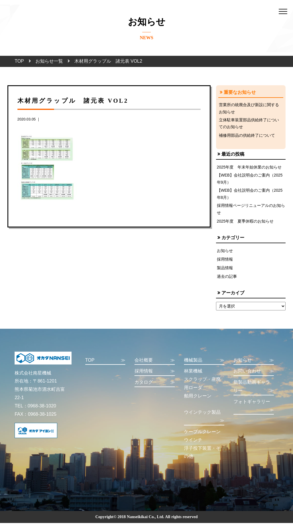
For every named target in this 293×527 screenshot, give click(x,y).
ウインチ (193, 443)
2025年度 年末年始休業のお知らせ (249, 168)
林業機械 (193, 375)
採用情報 (225, 263)
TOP (19, 61)
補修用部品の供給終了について (247, 136)
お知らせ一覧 (49, 61)
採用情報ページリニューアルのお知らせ (251, 213)
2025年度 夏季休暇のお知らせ (245, 225)
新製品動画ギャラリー (253, 391)
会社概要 (154, 364)
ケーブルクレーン (202, 435)
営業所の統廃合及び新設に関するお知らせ (249, 109)
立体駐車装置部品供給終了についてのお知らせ (249, 124)
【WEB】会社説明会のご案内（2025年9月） (250, 181)
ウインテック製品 (204, 421)
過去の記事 (227, 280)
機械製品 (204, 364)
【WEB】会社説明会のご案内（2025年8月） (250, 197)
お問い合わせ (253, 375)
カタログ (154, 386)
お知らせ (225, 254)
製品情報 (225, 272)
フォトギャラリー (253, 410)
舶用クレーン (197, 399)
